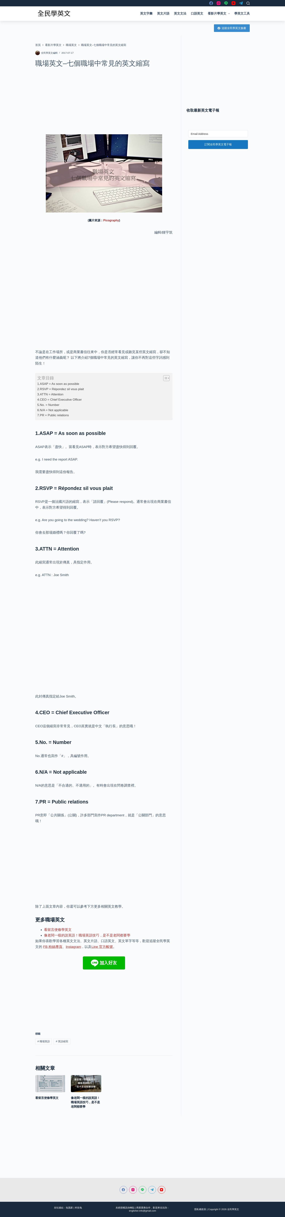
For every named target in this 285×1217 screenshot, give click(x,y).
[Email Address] (218, 133)
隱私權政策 (200, 1209)
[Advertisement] (103, 98)
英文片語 (163, 13)
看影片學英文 (219, 13)
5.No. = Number (48, 405)
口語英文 (197, 13)
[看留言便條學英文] (50, 1083)
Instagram (73, 947)
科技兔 (78, 1207)
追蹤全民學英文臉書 (232, 28)
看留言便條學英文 (58, 930)
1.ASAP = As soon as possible (58, 384)
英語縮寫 (62, 1041)
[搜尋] (248, 3)
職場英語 (43, 1041)
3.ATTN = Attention (50, 394)
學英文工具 (242, 13)
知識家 (69, 1207)
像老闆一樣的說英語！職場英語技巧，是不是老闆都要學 (87, 935)
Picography (111, 220)
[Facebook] (211, 3)
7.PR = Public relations (53, 415)
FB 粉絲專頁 (52, 947)
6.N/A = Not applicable (52, 410)
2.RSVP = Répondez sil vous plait (60, 389)
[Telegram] (241, 3)
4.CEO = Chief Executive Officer (59, 399)
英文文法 (180, 13)
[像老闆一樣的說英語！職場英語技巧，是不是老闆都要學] (86, 1083)
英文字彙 (146, 13)
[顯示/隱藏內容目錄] (164, 378)
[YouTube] (233, 3)
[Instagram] (218, 3)
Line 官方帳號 (102, 947)
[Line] (226, 3)
